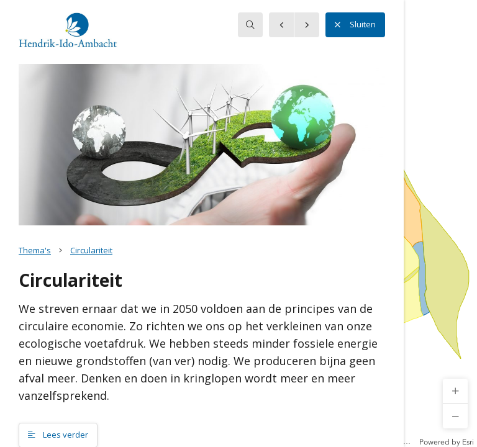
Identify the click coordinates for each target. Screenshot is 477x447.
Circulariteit (91, 250)
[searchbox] (250, 24)
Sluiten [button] (355, 25)
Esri (468, 442)
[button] (455, 391)
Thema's (35, 250)
